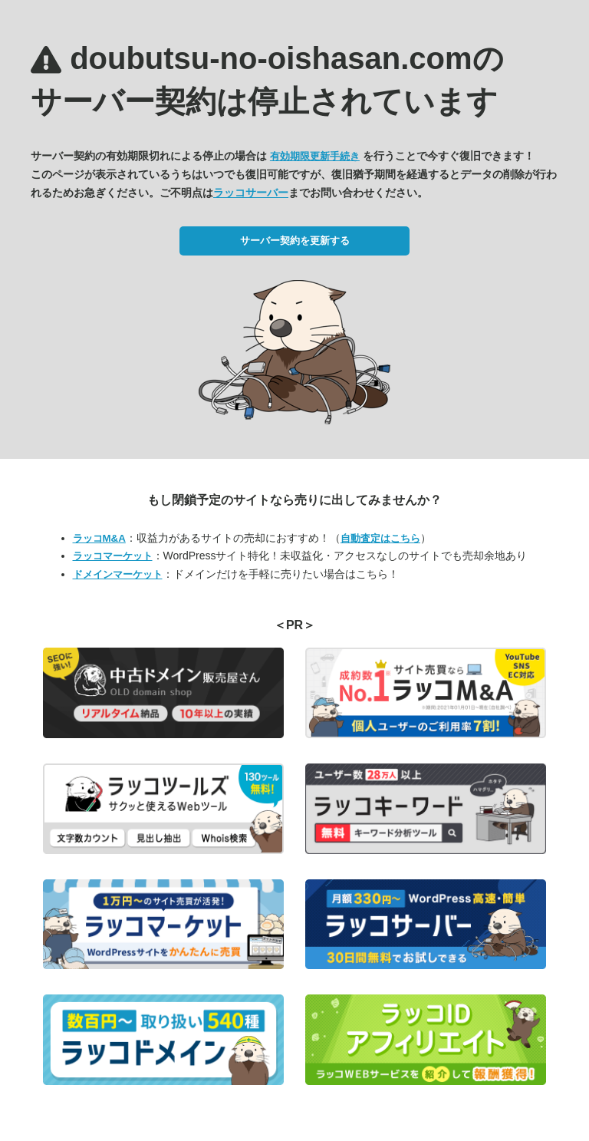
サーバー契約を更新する (295, 240)
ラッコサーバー (250, 192)
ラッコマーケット (113, 556)
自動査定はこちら (380, 538)
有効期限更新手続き (315, 156)
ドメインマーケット (118, 574)
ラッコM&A (99, 538)
